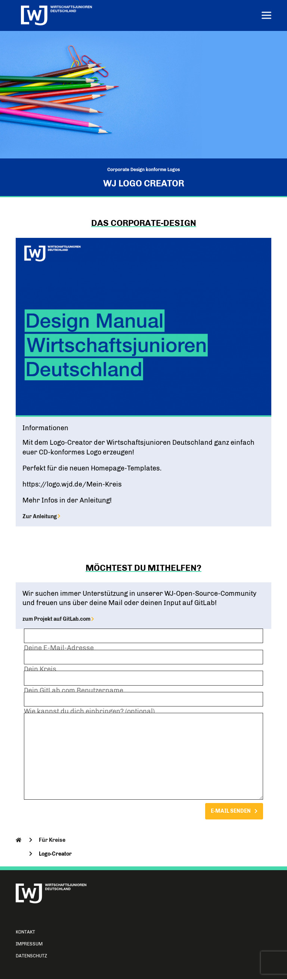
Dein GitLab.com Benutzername (143, 698)
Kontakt (25, 932)
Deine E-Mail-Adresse (143, 655)
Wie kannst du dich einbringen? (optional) (143, 754)
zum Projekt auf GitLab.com (57, 619)
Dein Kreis (143, 677)
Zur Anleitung (41, 516)
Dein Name (143, 634)
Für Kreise (52, 840)
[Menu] (266, 16)
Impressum (29, 944)
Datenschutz (31, 955)
